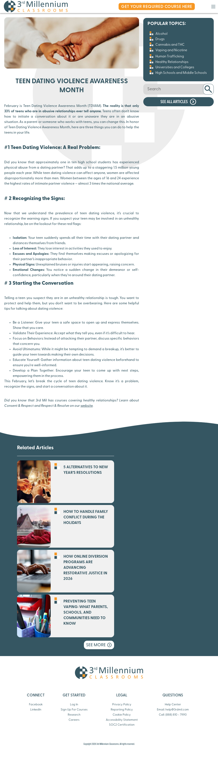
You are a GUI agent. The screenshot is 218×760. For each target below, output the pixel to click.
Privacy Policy (121, 704)
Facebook (36, 704)
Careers (74, 720)
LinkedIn (35, 709)
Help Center (173, 704)
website (86, 406)
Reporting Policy (122, 709)
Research (74, 714)
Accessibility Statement (122, 720)
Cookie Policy (122, 714)
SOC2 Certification (122, 724)
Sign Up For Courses (74, 709)
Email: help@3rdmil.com (173, 709)
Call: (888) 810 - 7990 (173, 714)
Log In (74, 704)
